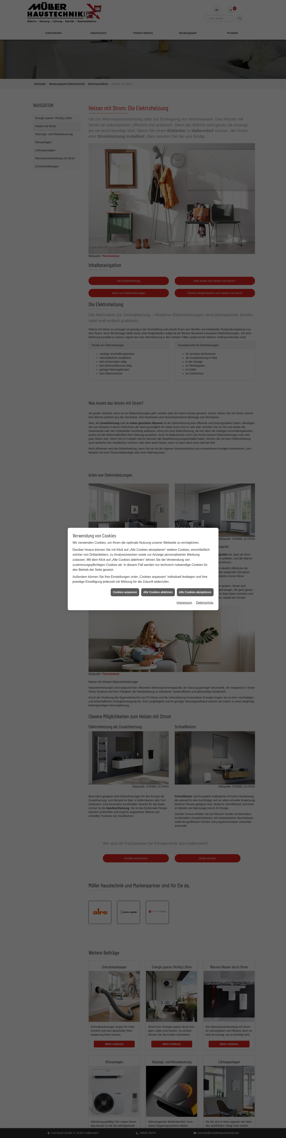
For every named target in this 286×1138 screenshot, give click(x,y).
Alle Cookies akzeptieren (195, 592)
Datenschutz (205, 602)
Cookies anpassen (125, 592)
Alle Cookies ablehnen (158, 592)
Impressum (184, 602)
